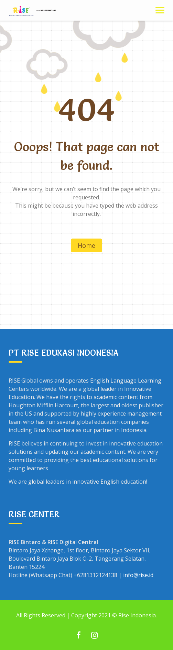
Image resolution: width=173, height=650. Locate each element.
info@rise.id (138, 575)
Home (86, 245)
